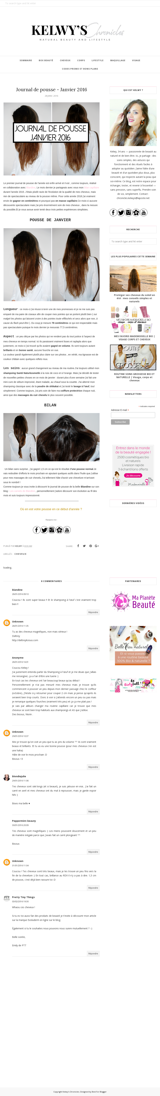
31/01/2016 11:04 (20, 865)
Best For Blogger (99, 1091)
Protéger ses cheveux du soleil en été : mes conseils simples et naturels (134, 298)
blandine (17, 589)
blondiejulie (19, 776)
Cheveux (20, 553)
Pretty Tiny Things (23, 897)
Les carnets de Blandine (22, 491)
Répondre (93, 612)
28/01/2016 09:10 (20, 594)
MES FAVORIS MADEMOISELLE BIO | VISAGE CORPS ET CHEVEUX (134, 338)
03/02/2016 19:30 (20, 901)
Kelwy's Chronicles (71, 1091)
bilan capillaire (91, 187)
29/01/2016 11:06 (20, 780)
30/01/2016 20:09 (20, 825)
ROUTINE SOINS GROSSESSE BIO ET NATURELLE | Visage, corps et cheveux (134, 377)
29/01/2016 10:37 (20, 736)
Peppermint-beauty (24, 820)
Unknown (17, 621)
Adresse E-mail (120, 410)
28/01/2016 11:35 (20, 625)
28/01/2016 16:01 (20, 662)
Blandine (30, 187)
